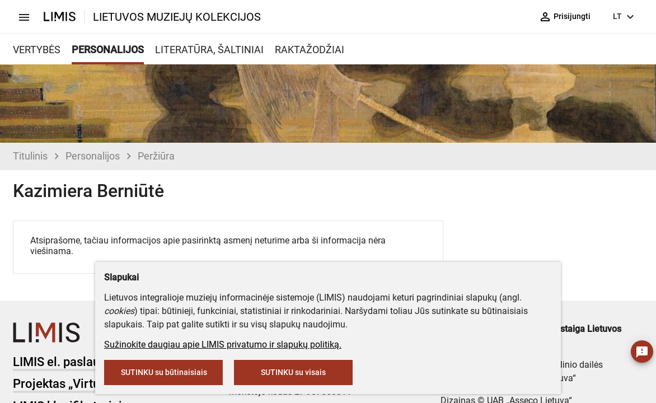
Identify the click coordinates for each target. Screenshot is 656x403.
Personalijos (92, 156)
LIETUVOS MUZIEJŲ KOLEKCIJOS (177, 17)
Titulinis (30, 156)
